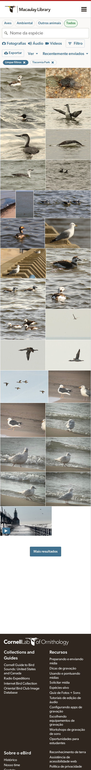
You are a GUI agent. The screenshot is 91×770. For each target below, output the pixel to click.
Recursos (58, 652)
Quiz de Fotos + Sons (65, 693)
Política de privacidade (66, 766)
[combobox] (49, 33)
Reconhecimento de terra (68, 752)
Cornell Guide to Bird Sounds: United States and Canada (20, 669)
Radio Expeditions (17, 678)
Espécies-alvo (59, 687)
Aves (7, 23)
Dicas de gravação (63, 668)
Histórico (10, 760)
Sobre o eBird (17, 753)
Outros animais (49, 23)
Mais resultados (45, 551)
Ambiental (25, 23)
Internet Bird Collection (20, 683)
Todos (70, 23)
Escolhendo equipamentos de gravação (62, 721)
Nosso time (12, 765)
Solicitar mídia (60, 682)
